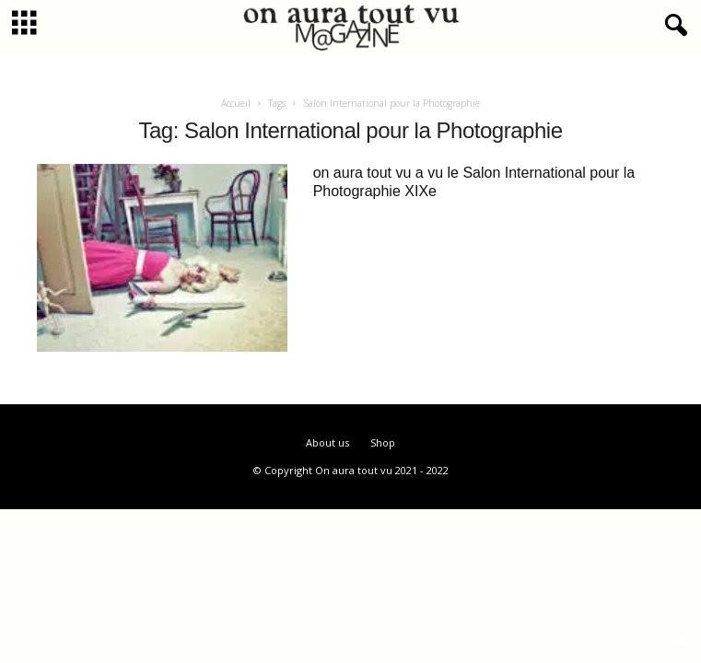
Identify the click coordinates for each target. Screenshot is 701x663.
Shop (382, 442)
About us (327, 442)
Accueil (236, 103)
